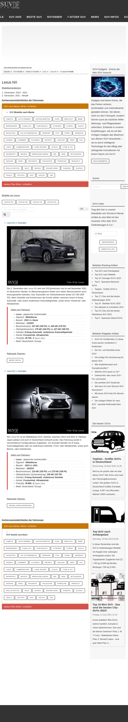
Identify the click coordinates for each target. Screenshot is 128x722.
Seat (29, 177)
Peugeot (22, 170)
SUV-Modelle (17, 72)
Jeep (36, 148)
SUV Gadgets (101, 161)
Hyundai (75, 141)
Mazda (73, 155)
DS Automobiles (55, 134)
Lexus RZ (56, 212)
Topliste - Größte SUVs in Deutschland (107, 461)
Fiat (9, 141)
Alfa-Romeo (26, 119)
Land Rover (13, 155)
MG (31, 163)
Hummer (60, 141)
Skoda (41, 177)
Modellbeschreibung (21, 515)
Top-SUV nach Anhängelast (101, 534)
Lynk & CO (43, 155)
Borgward (23, 126)
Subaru (73, 177)
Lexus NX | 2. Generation (16, 232)
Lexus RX (9, 212)
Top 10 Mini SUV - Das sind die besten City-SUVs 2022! (106, 608)
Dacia (23, 134)
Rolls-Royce (13, 177)
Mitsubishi (54, 163)
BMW (9, 126)
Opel (9, 170)
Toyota (36, 184)
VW (70, 184)
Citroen (72, 126)
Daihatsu (36, 134)
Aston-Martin (46, 119)
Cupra (10, 134)
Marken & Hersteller (32, 72)
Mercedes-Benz (15, 163)
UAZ (48, 184)
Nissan (70, 163)
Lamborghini (72, 148)
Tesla (23, 184)
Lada (57, 148)
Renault (69, 170)
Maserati (59, 155)
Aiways (10, 119)
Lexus (44, 72)
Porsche (54, 170)
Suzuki (10, 184)
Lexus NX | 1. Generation (16, 381)
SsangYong (56, 177)
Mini (41, 163)
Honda (46, 141)
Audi (62, 119)
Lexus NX (53, 72)
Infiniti (10, 148)
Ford (19, 141)
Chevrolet (56, 126)
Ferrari (75, 134)
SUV (12, 112)
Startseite (7, 72)
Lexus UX (41, 212)
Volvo (59, 184)
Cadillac (39, 126)
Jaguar (24, 148)
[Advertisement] (64, 43)
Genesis (32, 141)
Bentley (74, 119)
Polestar (38, 170)
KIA (46, 148)
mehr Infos (16, 370)
